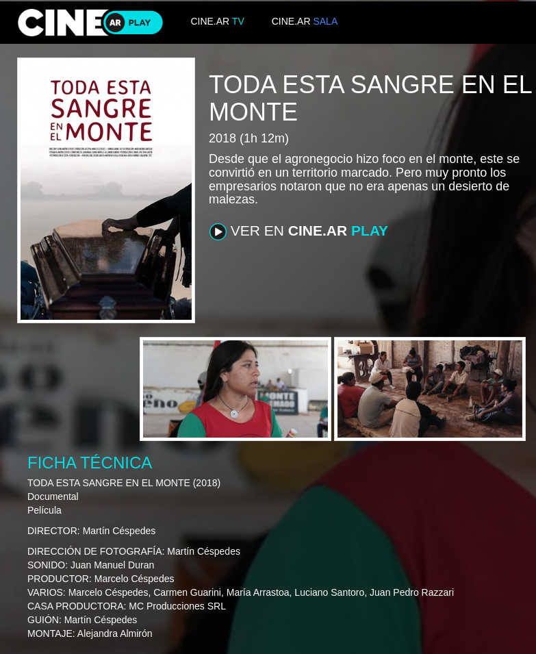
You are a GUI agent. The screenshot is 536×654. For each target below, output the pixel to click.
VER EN (298, 231)
